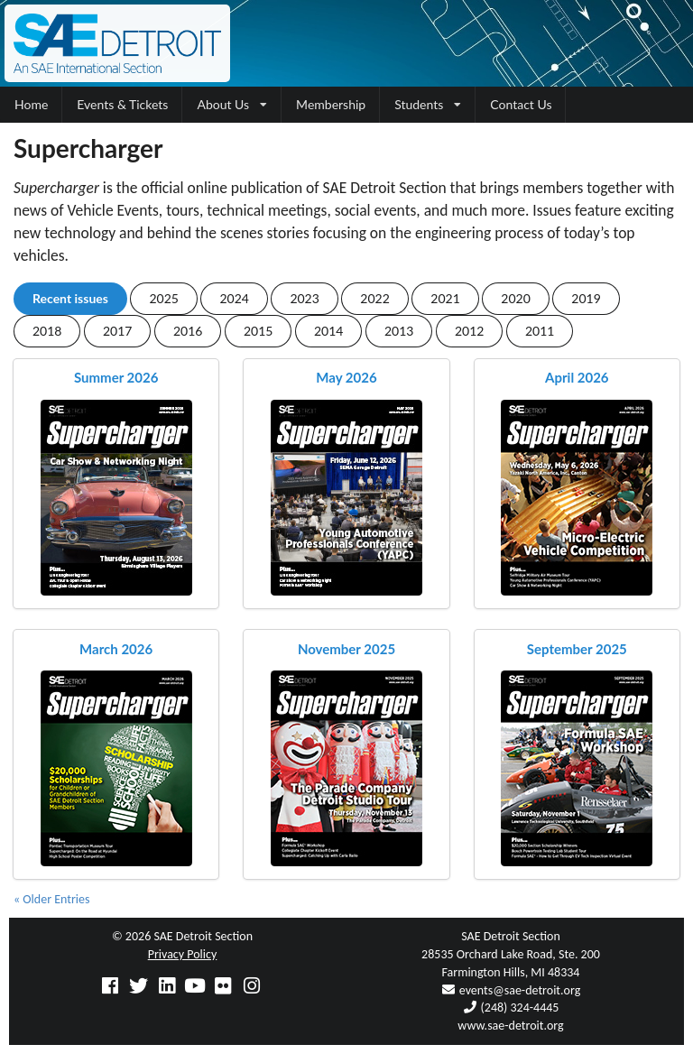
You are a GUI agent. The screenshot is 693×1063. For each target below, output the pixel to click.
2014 (328, 330)
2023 (304, 298)
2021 (444, 298)
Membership (330, 104)
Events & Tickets (122, 104)
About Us (232, 104)
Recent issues (70, 298)
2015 (258, 330)
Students (427, 104)
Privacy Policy (182, 954)
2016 (187, 330)
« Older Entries (51, 899)
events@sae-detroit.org (519, 990)
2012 (469, 330)
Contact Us (520, 104)
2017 (117, 330)
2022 (374, 298)
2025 (163, 298)
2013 (398, 330)
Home (31, 104)
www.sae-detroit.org (510, 1025)
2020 (515, 298)
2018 (46, 330)
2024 (233, 298)
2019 (585, 298)
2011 (539, 330)
